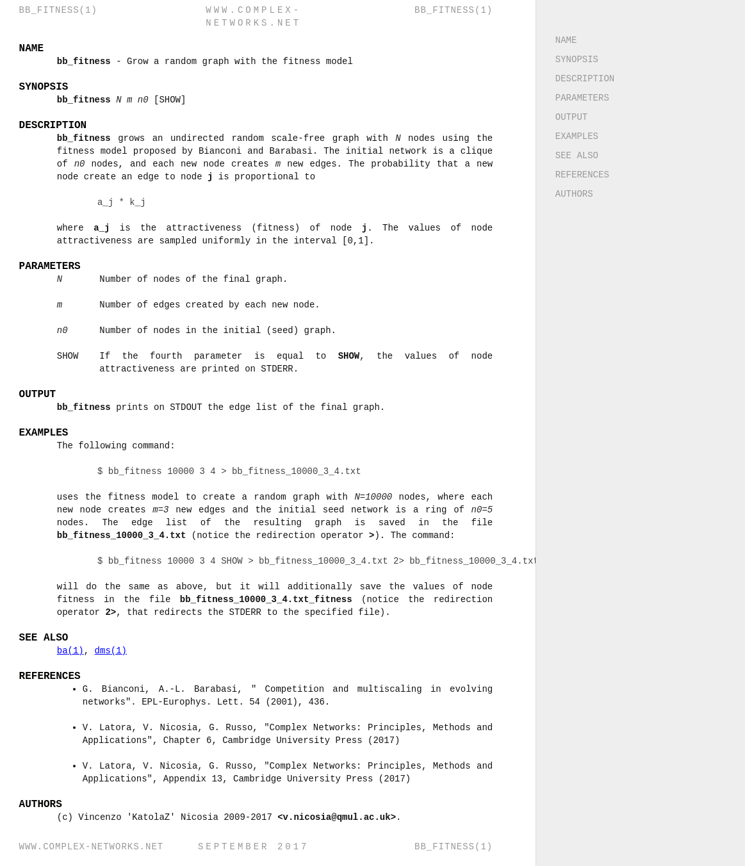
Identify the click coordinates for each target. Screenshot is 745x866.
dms (111, 650)
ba (71, 650)
